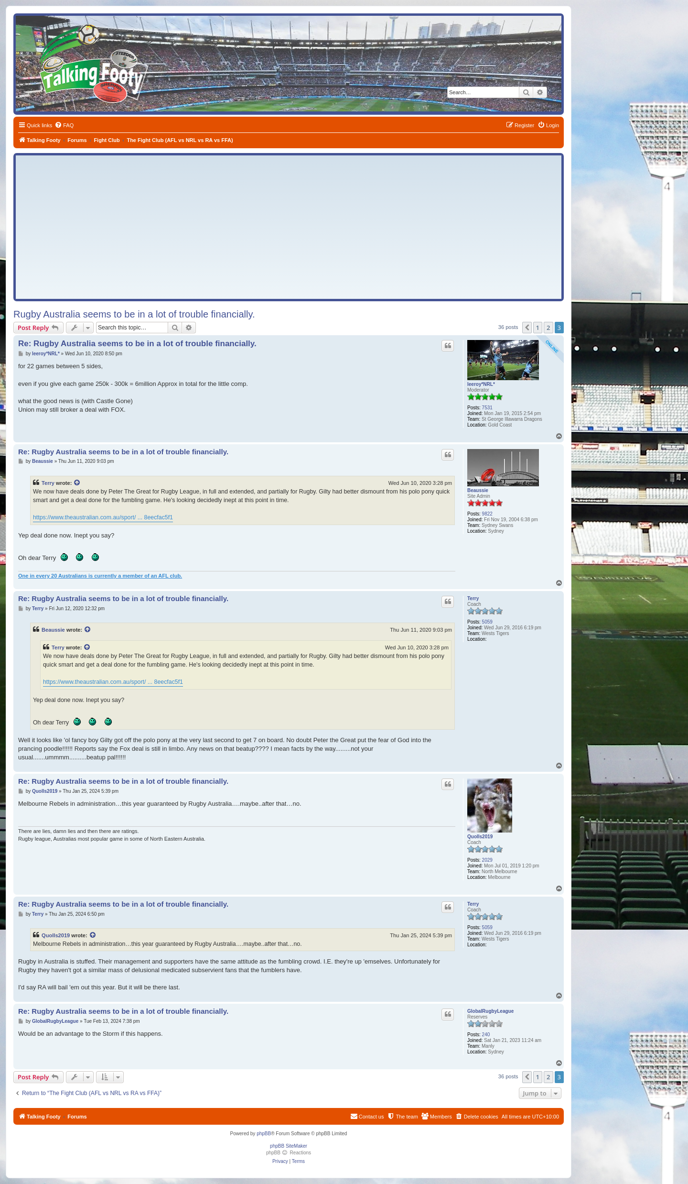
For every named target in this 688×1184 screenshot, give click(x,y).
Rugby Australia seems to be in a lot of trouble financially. (134, 314)
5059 (487, 622)
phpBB (264, 1133)
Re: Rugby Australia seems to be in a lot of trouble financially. (137, 343)
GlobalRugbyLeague (490, 1011)
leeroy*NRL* (481, 384)
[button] (527, 327)
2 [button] (548, 327)
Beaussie (477, 490)
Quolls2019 (480, 836)
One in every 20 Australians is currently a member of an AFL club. (100, 576)
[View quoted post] (77, 483)
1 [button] (537, 327)
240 (486, 1034)
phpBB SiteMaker (288, 1146)
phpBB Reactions (288, 1152)
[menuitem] (64, 125)
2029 (487, 860)
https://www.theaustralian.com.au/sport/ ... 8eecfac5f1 (103, 517)
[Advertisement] (289, 227)
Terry (48, 483)
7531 (487, 407)
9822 (487, 513)
